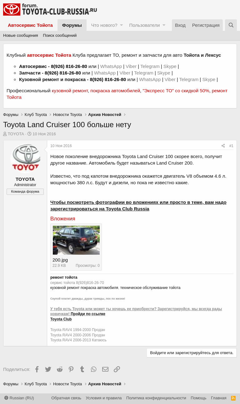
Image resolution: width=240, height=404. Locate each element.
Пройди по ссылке (88, 314)
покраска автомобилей (115, 90)
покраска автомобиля (99, 288)
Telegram (150, 66)
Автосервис (33, 66)
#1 (231, 146)
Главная (218, 398)
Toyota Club (61, 319)
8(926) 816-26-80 (69, 66)
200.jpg (60, 259)
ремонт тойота (63, 277)
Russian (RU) (19, 398)
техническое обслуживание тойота (150, 288)
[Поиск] (231, 25)
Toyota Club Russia (127, 208)
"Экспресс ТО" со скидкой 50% (175, 90)
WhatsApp (111, 66)
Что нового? (104, 25)
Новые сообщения (20, 35)
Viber (131, 66)
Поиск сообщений (60, 35)
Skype (170, 66)
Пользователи (144, 25)
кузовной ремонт (70, 90)
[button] (121, 25)
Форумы (72, 25)
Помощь (198, 398)
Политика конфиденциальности (156, 398)
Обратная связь (66, 398)
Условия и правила (104, 398)
